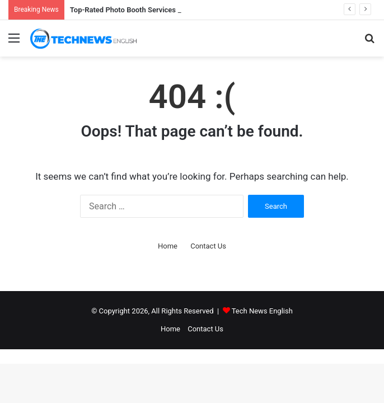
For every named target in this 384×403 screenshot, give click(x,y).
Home (167, 246)
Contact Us (208, 246)
